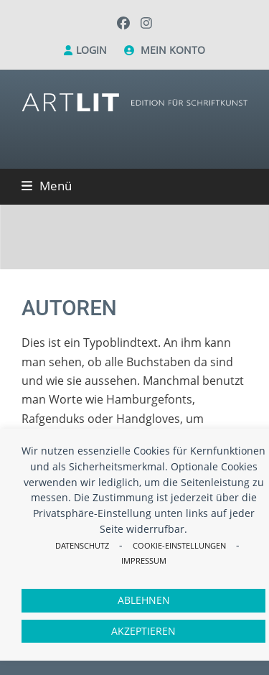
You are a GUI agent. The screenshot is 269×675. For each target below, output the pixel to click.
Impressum (143, 560)
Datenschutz (82, 545)
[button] (47, 185)
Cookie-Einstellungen (179, 545)
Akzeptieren (143, 631)
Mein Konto (173, 50)
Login (91, 50)
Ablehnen (144, 600)
